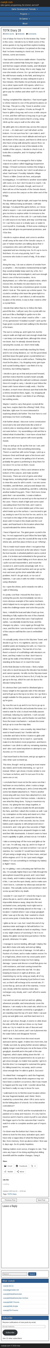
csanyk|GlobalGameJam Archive (15, 1298)
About (25, 23)
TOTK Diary (11, 1194)
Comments (32, 34)
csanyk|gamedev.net (11, 1290)
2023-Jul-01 (9, 34)
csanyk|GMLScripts (10, 1306)
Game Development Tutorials (24, 9)
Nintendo (21, 34)
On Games (23, 18)
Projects (23, 14)
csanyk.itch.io (8, 1286)
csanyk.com (7, 2)
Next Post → (42, 1200)
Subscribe (10, 1332)
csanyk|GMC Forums (11, 1302)
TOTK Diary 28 (12, 30)
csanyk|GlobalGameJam (12, 1294)
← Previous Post (9, 1200)
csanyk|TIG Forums (10, 1310)
